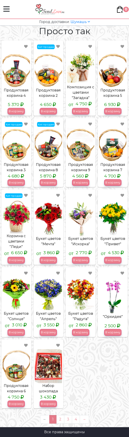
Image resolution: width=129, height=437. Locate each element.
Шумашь (64, 22)
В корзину (16, 111)
